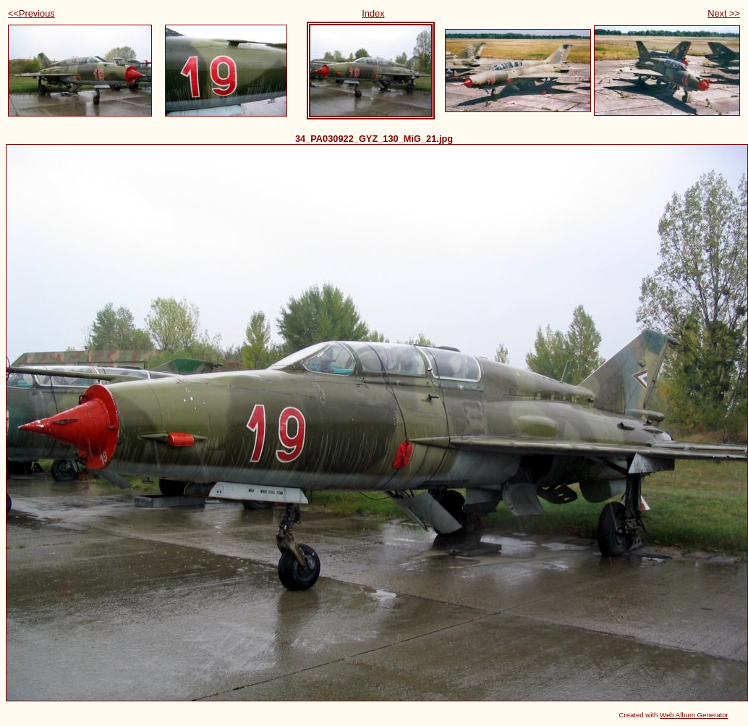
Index (373, 13)
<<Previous (31, 13)
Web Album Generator (694, 715)
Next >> (723, 13)
